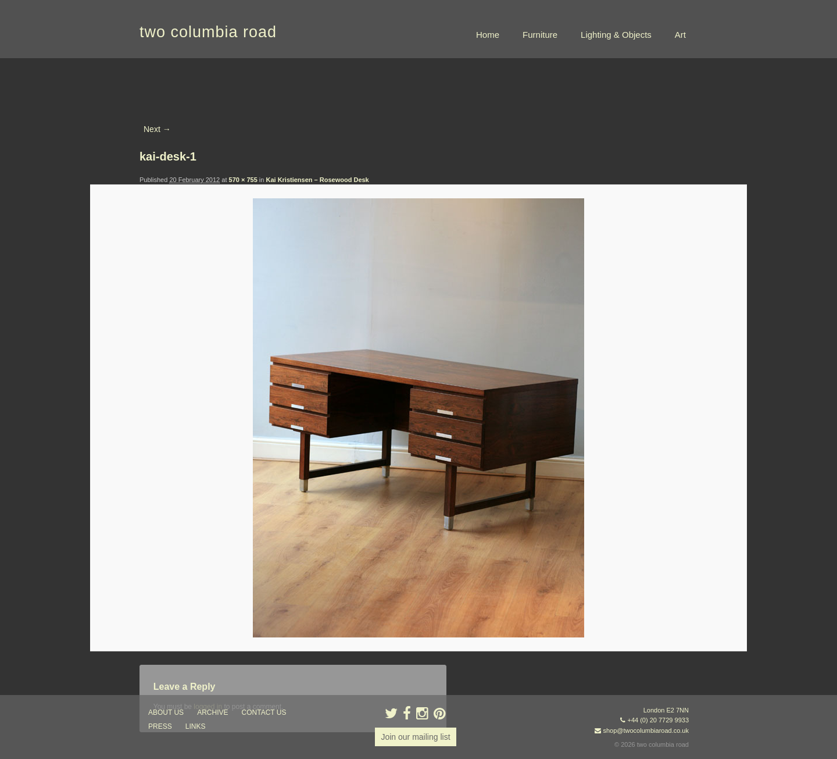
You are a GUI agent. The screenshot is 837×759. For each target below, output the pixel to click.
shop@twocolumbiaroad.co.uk (646, 730)
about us (166, 712)
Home (487, 35)
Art (680, 35)
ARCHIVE (212, 712)
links (195, 726)
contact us (264, 712)
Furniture (540, 35)
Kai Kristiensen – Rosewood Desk (317, 179)
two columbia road (208, 32)
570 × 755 (243, 179)
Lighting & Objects (616, 35)
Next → (157, 129)
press (160, 726)
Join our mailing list (415, 737)
